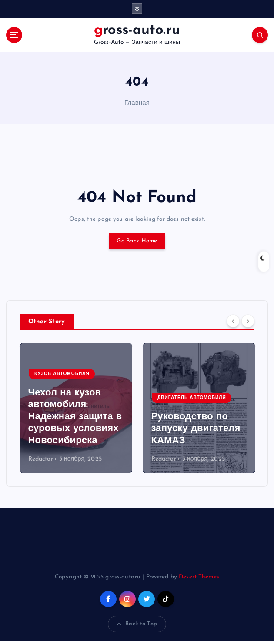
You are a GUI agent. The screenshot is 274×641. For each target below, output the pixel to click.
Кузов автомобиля (62, 374)
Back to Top (137, 624)
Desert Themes (199, 577)
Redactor (40, 459)
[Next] (247, 321)
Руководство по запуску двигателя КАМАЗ (196, 429)
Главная (137, 103)
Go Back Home (137, 241)
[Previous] (233, 321)
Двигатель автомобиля (191, 397)
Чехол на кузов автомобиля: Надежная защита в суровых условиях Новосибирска (75, 417)
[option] (76, 408)
